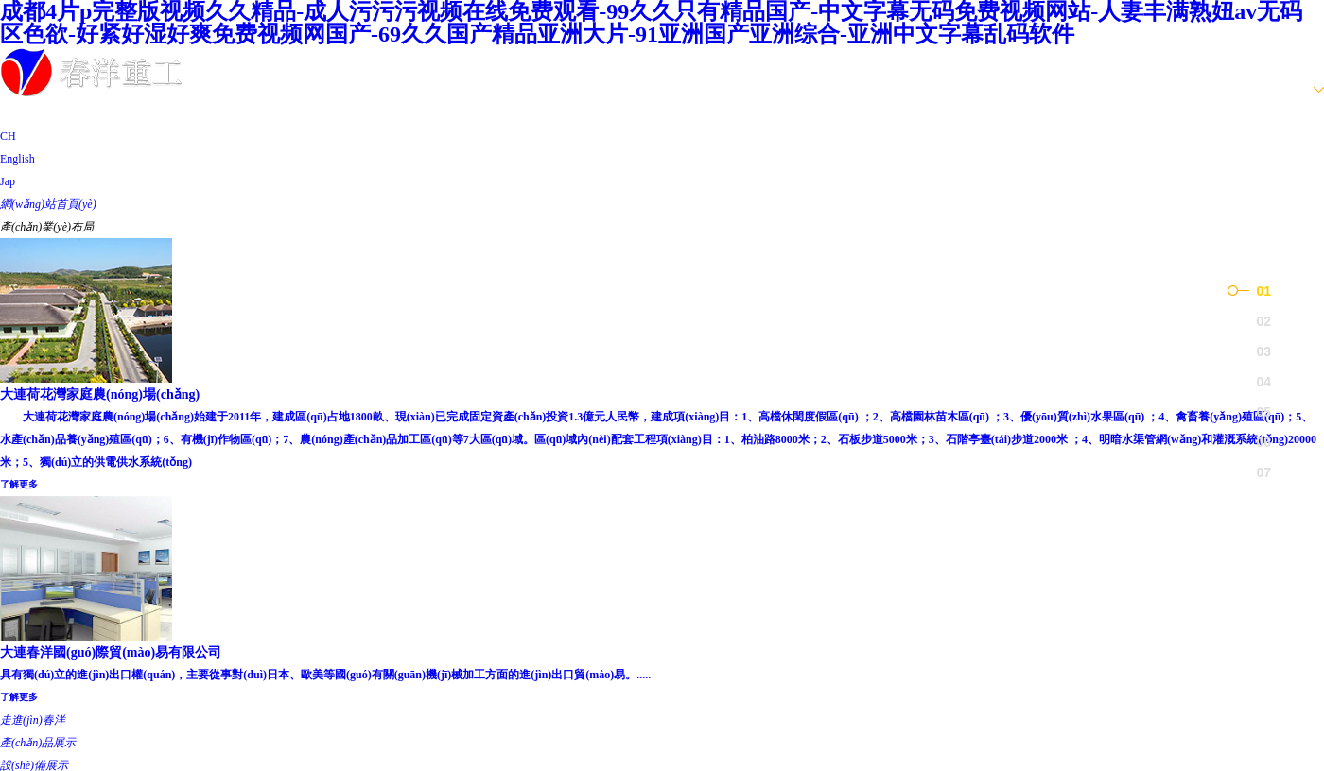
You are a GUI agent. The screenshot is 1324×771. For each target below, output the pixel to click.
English (17, 158)
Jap (7, 181)
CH (8, 136)
